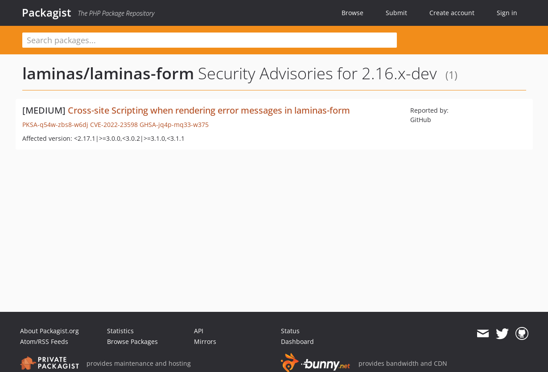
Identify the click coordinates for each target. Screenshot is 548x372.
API (198, 331)
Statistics (120, 331)
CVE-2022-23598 (114, 124)
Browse (352, 12)
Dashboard (297, 341)
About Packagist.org (49, 331)
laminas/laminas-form (108, 73)
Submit (396, 12)
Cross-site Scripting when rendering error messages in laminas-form (209, 110)
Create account (451, 12)
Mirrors (205, 341)
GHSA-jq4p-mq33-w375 (174, 124)
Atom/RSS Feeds (44, 341)
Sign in (507, 12)
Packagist (46, 12)
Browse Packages (132, 341)
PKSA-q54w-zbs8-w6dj (55, 124)
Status (290, 331)
